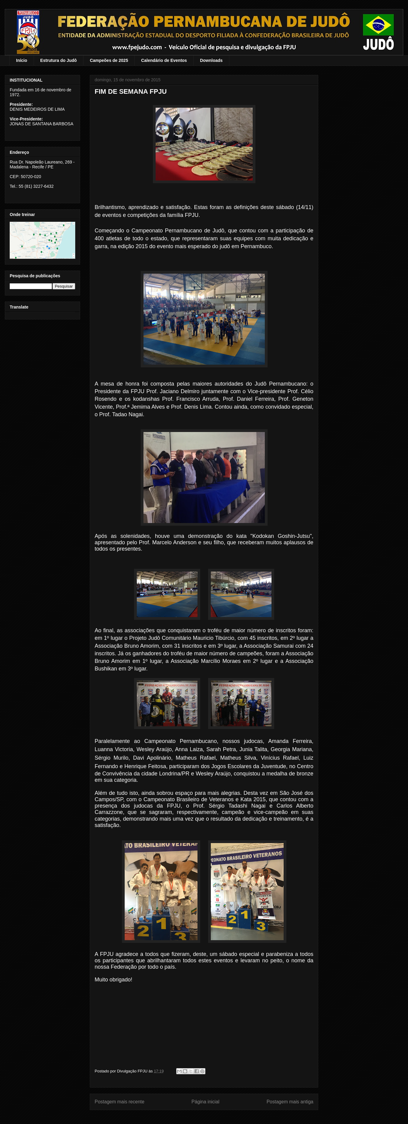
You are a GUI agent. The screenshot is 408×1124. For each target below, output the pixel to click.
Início (21, 60)
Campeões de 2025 (109, 60)
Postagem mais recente (119, 1101)
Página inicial (205, 1101)
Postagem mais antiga (290, 1101)
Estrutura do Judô (58, 60)
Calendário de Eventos (164, 60)
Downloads (211, 60)
